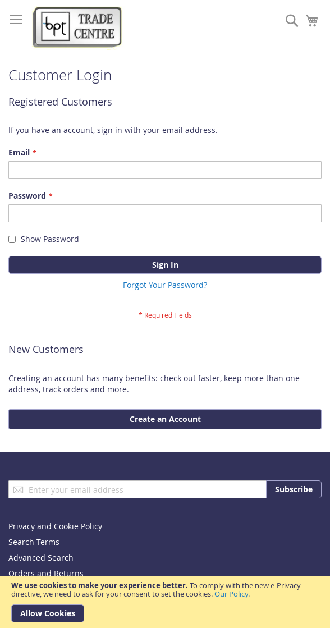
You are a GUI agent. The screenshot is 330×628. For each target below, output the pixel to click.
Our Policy (231, 594)
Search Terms (33, 542)
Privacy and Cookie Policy (55, 526)
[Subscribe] (294, 489)
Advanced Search (41, 557)
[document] (165, 601)
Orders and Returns (46, 573)
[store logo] (78, 28)
